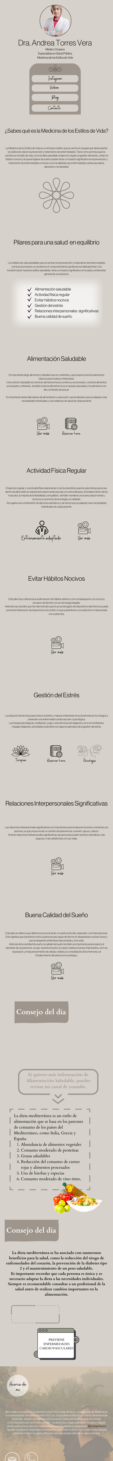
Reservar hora (71, 433)
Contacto (54, 108)
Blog (55, 97)
